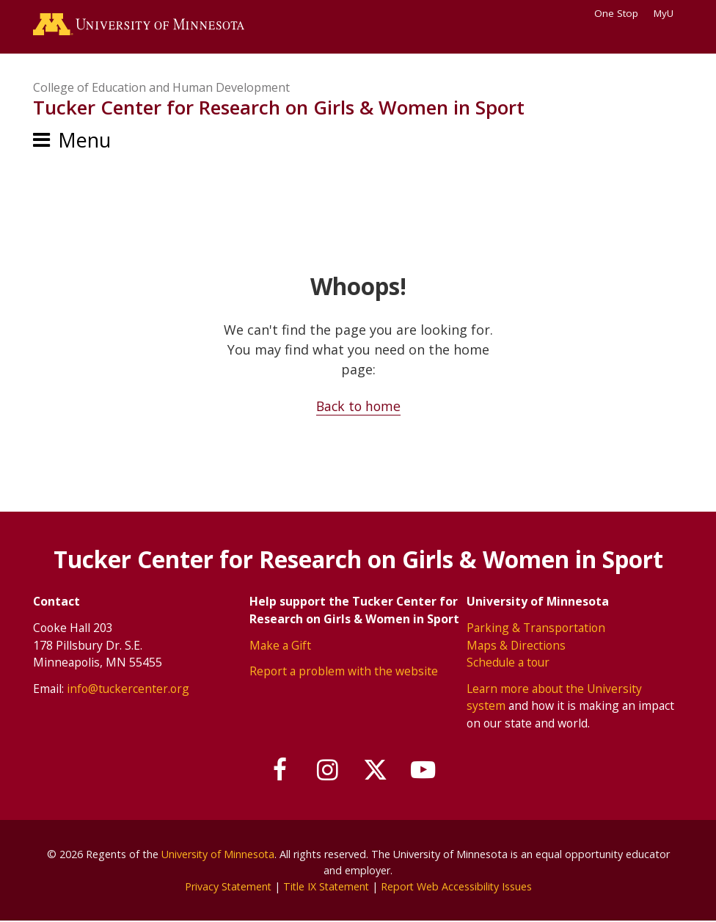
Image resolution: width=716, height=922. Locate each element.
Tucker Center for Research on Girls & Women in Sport (279, 108)
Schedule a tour (508, 663)
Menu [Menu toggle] (84, 141)
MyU (668, 13)
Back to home (358, 407)
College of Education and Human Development (161, 88)
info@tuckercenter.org (128, 688)
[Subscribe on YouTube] (426, 770)
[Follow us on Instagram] (327, 770)
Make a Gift (280, 645)
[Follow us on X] (376, 770)
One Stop (616, 13)
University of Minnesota (218, 855)
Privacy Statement (225, 886)
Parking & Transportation (536, 628)
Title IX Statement (326, 886)
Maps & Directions (516, 645)
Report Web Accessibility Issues (458, 886)
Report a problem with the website (343, 672)
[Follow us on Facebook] (277, 770)
